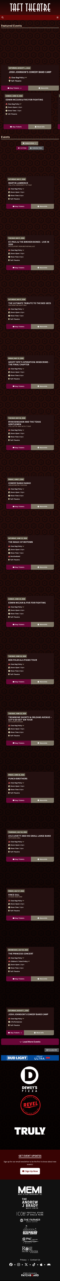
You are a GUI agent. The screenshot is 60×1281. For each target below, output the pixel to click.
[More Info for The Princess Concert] (30, 952)
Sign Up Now (30, 1171)
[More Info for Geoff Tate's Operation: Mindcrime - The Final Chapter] (30, 360)
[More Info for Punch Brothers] (30, 775)
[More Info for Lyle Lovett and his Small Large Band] (30, 833)
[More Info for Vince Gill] (30, 892)
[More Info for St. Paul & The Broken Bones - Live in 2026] (30, 240)
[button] (30, 77)
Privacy (23, 1259)
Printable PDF (51, 1050)
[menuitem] (30, 1220)
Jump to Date (29, 143)
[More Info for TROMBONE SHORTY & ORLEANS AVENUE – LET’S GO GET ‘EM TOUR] (30, 716)
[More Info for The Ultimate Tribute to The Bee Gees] (30, 300)
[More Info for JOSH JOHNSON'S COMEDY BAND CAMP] (30, 60)
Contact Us (35, 1259)
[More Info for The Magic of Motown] (30, 540)
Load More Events (30, 1041)
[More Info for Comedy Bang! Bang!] (30, 480)
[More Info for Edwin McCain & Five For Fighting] (27, 111)
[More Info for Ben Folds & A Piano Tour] (30, 656)
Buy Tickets (15, 88)
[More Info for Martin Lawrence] (30, 180)
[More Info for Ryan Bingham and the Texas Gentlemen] (30, 420)
